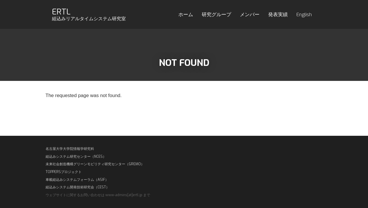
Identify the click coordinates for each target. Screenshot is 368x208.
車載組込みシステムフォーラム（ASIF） (77, 179)
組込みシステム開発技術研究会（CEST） (77, 187)
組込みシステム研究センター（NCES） (76, 156)
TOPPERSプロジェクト (64, 172)
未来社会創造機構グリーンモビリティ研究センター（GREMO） (95, 164)
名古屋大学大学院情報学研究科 (70, 148)
